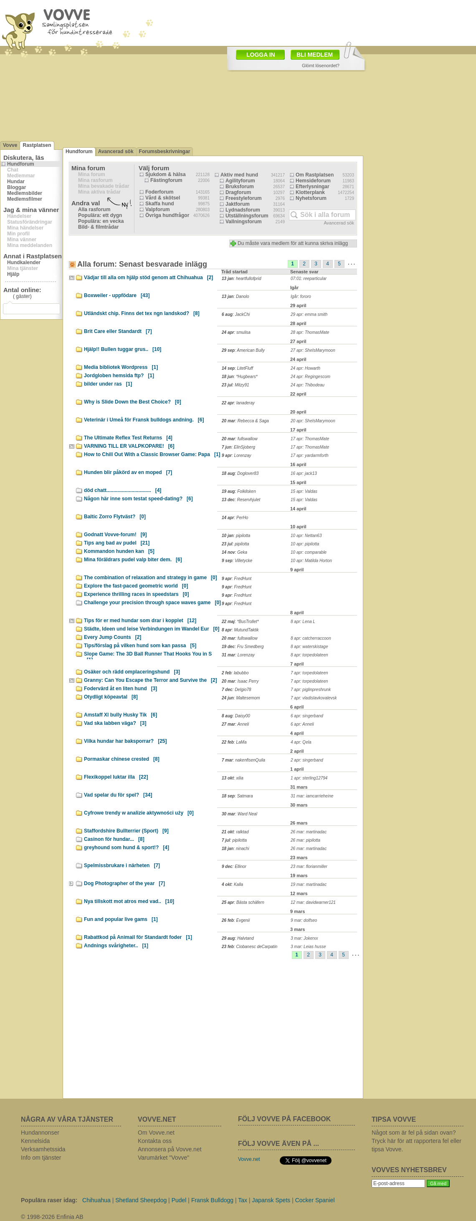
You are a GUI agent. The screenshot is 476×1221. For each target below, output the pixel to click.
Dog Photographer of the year (124, 883)
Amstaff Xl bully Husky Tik (120, 715)
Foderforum (159, 192)
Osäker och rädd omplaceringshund (132, 672)
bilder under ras (108, 384)
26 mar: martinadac (309, 832)
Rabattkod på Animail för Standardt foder (138, 937)
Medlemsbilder (24, 193)
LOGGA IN (260, 54)
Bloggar (16, 187)
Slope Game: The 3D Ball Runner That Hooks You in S (148, 655)
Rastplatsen (37, 145)
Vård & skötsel (162, 198)
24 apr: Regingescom (310, 376)
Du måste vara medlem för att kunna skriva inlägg (293, 243)
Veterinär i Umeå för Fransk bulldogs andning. (144, 420)
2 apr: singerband (307, 760)
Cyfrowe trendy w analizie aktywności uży (139, 813)
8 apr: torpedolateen (309, 655)
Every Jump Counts (112, 637)
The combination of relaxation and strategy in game (150, 577)
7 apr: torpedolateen (309, 673)
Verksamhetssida (43, 1149)
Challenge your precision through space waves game (152, 602)
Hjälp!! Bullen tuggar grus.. (122, 349)
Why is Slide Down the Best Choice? (132, 402)
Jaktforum (237, 204)
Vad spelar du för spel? (118, 795)
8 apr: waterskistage (309, 646)
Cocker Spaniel (315, 1200)
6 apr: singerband (307, 716)
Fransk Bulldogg (212, 1200)
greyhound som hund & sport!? (126, 847)
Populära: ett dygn (100, 215)
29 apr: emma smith (309, 314)
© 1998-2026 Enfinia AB (52, 1216)
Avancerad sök (116, 151)
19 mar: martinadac (309, 884)
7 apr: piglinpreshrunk (311, 689)
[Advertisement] (206, 1031)
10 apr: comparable (309, 552)
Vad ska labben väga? (115, 723)
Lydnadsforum (242, 210)
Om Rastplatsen (315, 175)
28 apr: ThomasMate (310, 332)
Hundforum (20, 164)
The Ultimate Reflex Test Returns (128, 438)
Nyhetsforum (311, 198)
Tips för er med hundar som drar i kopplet (140, 620)
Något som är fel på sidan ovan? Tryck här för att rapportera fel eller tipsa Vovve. (416, 1141)
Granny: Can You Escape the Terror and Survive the (150, 680)
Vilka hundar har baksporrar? (125, 741)
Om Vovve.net (156, 1132)
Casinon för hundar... (114, 839)
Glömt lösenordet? (320, 65)
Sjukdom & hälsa (165, 174)
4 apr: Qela (301, 742)
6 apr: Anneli (302, 724)
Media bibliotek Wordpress (121, 367)
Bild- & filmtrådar (98, 227)
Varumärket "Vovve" (163, 1157)
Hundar (16, 181)
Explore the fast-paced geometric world (136, 586)
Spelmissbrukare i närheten (122, 865)
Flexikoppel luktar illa (116, 777)
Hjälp (13, 274)
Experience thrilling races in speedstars (136, 594)
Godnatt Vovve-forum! (115, 534)
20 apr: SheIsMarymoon (313, 421)
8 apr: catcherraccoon (311, 638)
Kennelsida (35, 1141)
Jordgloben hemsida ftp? (119, 375)
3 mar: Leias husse (308, 946)
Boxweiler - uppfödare (116, 295)
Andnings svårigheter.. (116, 946)
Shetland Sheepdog (141, 1200)
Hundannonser (40, 1132)
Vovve (10, 145)
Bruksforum (239, 186)
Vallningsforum (243, 222)
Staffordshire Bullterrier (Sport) (126, 831)
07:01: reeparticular (309, 278)
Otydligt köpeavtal (111, 697)
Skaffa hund (159, 204)
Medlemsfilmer (24, 199)
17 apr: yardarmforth (310, 455)
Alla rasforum (94, 209)
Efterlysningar (312, 186)
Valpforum (157, 209)
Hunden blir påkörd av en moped (128, 472)
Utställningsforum (246, 216)
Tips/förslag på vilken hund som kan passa (140, 645)
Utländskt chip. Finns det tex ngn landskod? (142, 313)
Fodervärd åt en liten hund (120, 688)
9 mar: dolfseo (304, 920)
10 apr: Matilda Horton (311, 560)
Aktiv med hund (239, 175)
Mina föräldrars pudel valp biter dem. (133, 560)
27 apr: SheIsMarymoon (313, 350)
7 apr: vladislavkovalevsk (314, 698)
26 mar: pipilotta (305, 840)
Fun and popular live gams (121, 919)
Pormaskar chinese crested (122, 759)
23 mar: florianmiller (309, 866)
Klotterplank (310, 192)
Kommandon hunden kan (119, 551)
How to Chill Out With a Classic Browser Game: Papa (152, 454)
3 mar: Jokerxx (304, 938)
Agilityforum (240, 181)
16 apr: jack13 (304, 473)
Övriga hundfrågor (167, 215)
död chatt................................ (122, 490)
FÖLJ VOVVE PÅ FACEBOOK (284, 1119)
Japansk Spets (271, 1200)
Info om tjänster (41, 1157)
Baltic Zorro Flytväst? (115, 517)
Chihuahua (96, 1200)
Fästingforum (166, 180)
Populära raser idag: (49, 1200)
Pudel (179, 1200)
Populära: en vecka (101, 221)
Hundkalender (24, 262)
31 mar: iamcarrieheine (312, 796)
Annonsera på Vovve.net (170, 1149)
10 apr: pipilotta (305, 544)
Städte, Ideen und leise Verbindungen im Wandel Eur (151, 629)
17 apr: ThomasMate (310, 438)
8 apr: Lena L (303, 621)
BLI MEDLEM (314, 54)
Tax (242, 1200)
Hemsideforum (313, 181)
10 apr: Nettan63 (306, 535)
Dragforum (238, 192)
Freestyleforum (243, 198)
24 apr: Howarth (305, 368)
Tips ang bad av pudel (116, 543)
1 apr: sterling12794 (309, 778)
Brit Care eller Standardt (118, 331)
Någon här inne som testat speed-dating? (138, 499)
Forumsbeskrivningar (164, 151)
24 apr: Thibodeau (307, 385)
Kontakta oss (155, 1141)
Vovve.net (249, 1159)
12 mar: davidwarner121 (313, 902)
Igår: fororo (301, 296)
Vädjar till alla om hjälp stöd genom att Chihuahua (148, 277)
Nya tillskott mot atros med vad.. (129, 901)
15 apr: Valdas (304, 491)
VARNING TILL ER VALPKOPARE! (129, 446)
